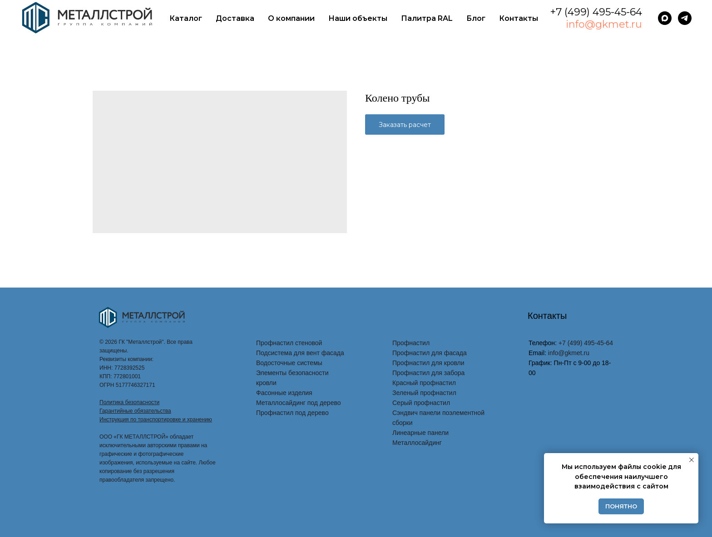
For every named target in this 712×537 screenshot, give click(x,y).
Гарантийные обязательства (135, 411)
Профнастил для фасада (429, 352)
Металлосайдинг (417, 442)
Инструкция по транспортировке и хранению (155, 419)
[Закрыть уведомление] (691, 459)
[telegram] (685, 18)
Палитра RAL (427, 18)
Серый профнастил (421, 402)
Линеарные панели (420, 432)
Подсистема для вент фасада (300, 352)
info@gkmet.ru (604, 24)
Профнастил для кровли (428, 362)
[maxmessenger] (665, 18)
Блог (475, 18)
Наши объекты (357, 18)
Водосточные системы (289, 362)
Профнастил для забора (428, 372)
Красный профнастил (424, 382)
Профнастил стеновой (289, 343)
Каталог (185, 18)
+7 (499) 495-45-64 (596, 12)
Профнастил (411, 343)
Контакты (518, 18)
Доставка (235, 18)
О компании (291, 18)
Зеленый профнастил (424, 392)
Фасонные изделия (284, 392)
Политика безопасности (129, 402)
